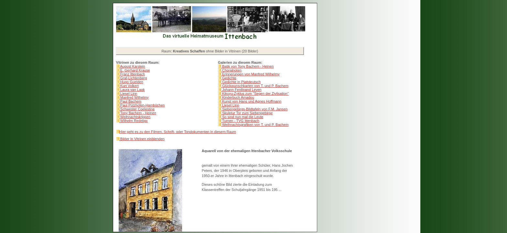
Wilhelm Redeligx (133, 121)
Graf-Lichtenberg (133, 78)
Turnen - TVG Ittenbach (240, 121)
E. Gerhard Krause (134, 70)
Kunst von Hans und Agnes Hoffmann (251, 101)
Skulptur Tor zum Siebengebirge (247, 113)
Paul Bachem (130, 101)
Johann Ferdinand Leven (241, 90)
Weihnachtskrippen (134, 117)
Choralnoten (231, 70)
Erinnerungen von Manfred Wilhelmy (250, 74)
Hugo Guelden (131, 82)
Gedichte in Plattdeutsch (241, 82)
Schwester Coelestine (137, 109)
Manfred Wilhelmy (134, 97)
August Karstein (132, 66)
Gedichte (228, 78)
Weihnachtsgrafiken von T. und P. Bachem (255, 125)
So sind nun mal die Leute (242, 117)
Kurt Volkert (129, 86)
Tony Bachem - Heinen (137, 113)
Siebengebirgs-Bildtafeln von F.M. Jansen (254, 109)
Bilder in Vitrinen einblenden (142, 139)
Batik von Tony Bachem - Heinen (247, 66)
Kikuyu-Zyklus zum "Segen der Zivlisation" (255, 93)
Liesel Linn (128, 93)
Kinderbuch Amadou (237, 97)
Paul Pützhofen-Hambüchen (142, 105)
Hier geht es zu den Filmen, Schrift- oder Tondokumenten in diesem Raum (177, 132)
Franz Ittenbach (132, 74)
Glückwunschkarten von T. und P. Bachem (254, 86)
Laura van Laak (132, 90)
